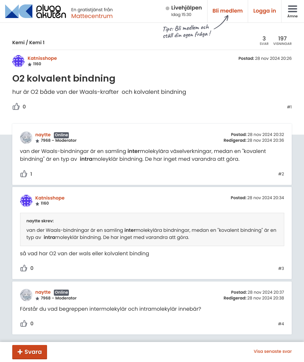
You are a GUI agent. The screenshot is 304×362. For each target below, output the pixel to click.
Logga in (264, 11)
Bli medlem (228, 11)
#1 (289, 107)
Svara (33, 352)
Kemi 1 (37, 42)
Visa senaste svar (273, 352)
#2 (281, 174)
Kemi (18, 42)
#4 (281, 324)
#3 (281, 269)
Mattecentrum (92, 16)
